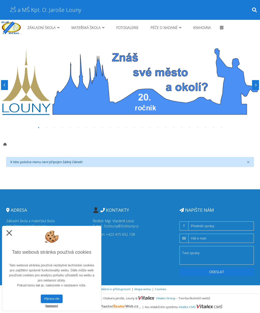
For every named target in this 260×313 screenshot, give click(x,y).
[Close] (248, 162)
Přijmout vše (51, 298)
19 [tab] (182, 128)
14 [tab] (142, 128)
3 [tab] (54, 128)
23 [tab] (213, 128)
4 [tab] (62, 128)
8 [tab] (94, 128)
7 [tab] (86, 128)
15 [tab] (150, 128)
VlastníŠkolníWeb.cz (104, 307)
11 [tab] (118, 128)
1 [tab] (39, 128)
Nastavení (51, 305)
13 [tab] (134, 128)
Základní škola (43, 27)
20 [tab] (190, 128)
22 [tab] (206, 128)
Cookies (160, 289)
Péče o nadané (165, 27)
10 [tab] (110, 128)
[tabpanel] (130, 85)
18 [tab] (174, 128)
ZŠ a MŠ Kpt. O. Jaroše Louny (45, 9)
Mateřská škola (87, 27)
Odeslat (216, 271)
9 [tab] (102, 128)
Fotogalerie (127, 27)
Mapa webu (142, 289)
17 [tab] (166, 128)
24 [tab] (221, 128)
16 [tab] (158, 128)
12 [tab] (126, 128)
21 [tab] (198, 128)
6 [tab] (78, 128)
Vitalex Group (166, 298)
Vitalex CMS (187, 307)
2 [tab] (47, 128)
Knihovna (202, 27)
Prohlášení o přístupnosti (112, 289)
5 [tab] (70, 128)
